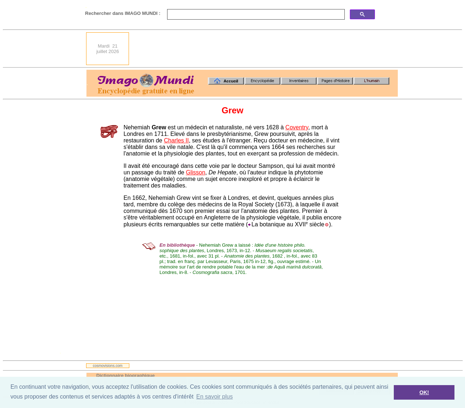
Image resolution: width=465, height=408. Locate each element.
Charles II (176, 140)
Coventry (297, 127)
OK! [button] (424, 392)
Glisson (195, 172)
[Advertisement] (265, 48)
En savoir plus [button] (214, 396)
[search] (255, 14)
